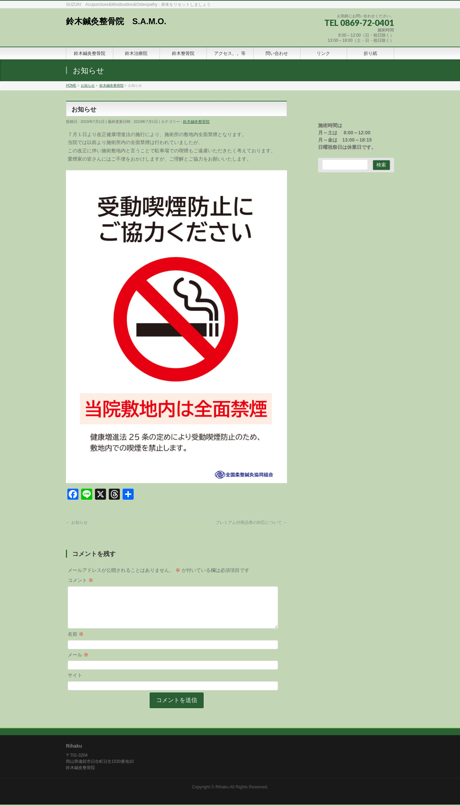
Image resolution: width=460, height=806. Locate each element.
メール (78, 663)
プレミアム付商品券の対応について (251, 522)
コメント (80, 580)
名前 (76, 642)
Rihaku (222, 788)
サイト (75, 683)
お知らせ (77, 522)
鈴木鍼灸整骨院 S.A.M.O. (116, 21)
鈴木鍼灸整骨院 (196, 121)
